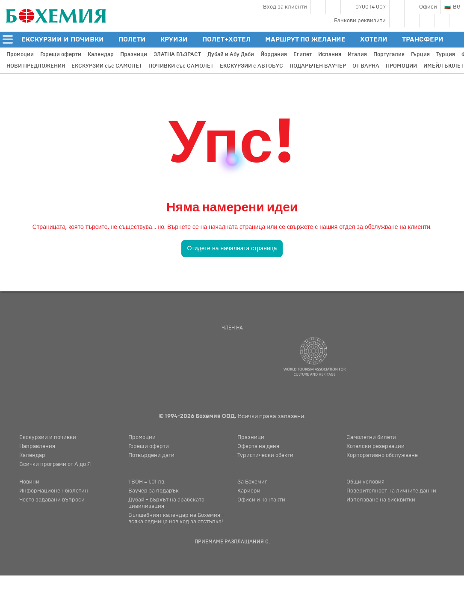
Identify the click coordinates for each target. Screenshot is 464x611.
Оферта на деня (258, 446)
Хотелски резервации (375, 446)
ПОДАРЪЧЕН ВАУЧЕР (318, 65)
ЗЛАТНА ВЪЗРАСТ (177, 54)
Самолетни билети (371, 437)
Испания (329, 54)
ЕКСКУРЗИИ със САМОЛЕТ (106, 65)
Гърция (420, 54)
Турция (445, 54)
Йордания (273, 54)
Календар (101, 54)
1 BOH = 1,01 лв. (147, 481)
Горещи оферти (60, 54)
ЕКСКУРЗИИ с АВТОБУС (251, 65)
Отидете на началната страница (232, 248)
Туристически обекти (265, 455)
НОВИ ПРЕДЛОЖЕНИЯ (35, 65)
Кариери (248, 490)
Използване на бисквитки (380, 499)
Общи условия (365, 481)
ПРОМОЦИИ (401, 65)
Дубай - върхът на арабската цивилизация (166, 503)
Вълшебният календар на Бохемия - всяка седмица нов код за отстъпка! (176, 518)
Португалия (389, 54)
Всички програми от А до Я (55, 464)
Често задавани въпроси (52, 499)
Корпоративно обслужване (382, 455)
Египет (302, 54)
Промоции (20, 54)
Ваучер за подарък (153, 490)
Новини (29, 481)
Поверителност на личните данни (391, 490)
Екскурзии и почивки (47, 437)
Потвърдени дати (151, 455)
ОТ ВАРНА (365, 65)
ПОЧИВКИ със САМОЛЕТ (180, 65)
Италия (357, 54)
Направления (37, 446)
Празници (133, 54)
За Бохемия (252, 481)
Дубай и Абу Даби (230, 54)
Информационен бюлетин (53, 490)
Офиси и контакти (261, 499)
